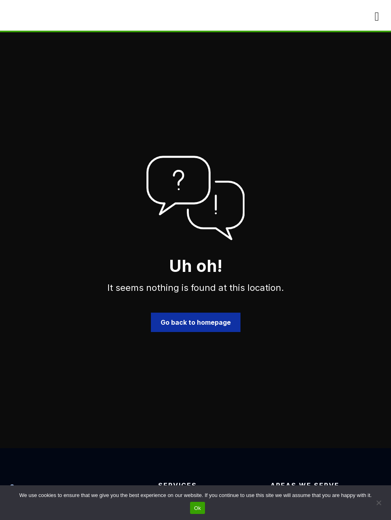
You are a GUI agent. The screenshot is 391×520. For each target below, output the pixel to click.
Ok (197, 508)
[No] (378, 502)
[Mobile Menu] (377, 16)
